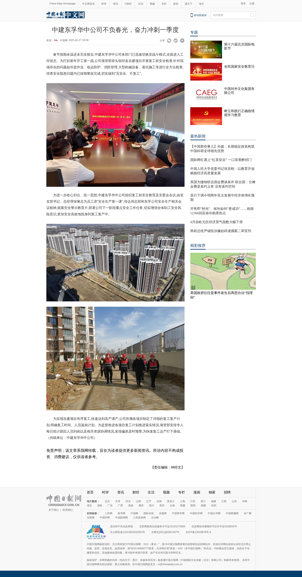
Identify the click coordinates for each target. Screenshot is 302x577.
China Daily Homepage (63, 3)
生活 (140, 3)
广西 (120, 505)
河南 (244, 501)
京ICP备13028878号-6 (198, 532)
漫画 (196, 492)
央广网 (247, 513)
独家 (212, 492)
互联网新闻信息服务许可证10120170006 (162, 526)
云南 (172, 505)
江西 (223, 501)
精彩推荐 (197, 245)
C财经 (128, 3)
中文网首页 (88, 3)
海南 (130, 505)
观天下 (188, 3)
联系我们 (68, 509)
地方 (201, 3)
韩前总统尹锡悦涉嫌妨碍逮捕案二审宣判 (220, 231)
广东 (110, 505)
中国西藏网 (232, 513)
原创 (175, 3)
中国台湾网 (214, 513)
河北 (128, 501)
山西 (138, 501)
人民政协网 (139, 517)
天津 (117, 501)
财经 (135, 492)
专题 (194, 32)
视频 (152, 3)
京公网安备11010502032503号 (127, 532)
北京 (107, 501)
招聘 (227, 492)
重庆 (141, 505)
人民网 (108, 513)
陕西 (193, 505)
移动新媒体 (200, 15)
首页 (90, 492)
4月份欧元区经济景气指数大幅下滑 (216, 222)
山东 (234, 501)
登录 (243, 3)
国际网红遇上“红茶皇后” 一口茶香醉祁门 (221, 160)
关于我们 (53, 509)
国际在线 (148, 513)
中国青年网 (178, 513)
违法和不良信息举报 (121, 526)
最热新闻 (197, 136)
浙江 (203, 501)
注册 (251, 3)
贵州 (161, 505)
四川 (151, 505)
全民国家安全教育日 (239, 66)
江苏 (192, 501)
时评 (103, 3)
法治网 (155, 517)
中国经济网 (196, 513)
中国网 (64, 40)
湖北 (89, 505)
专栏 (164, 3)
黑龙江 (171, 501)
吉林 (159, 501)
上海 (182, 501)
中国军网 (105, 517)
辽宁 (148, 501)
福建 (213, 501)
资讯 (115, 3)
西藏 (182, 505)
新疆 (203, 505)
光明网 (90, 517)
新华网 (121, 513)
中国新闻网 (121, 517)
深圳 (213, 505)
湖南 (99, 505)
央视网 (163, 513)
